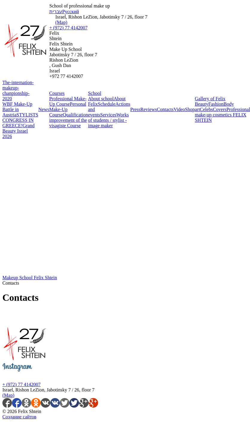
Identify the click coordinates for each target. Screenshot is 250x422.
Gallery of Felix (210, 98)
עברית (55, 11)
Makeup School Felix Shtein (29, 277)
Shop (190, 109)
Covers (219, 109)
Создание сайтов (19, 416)
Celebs (206, 109)
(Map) (61, 22)
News (43, 109)
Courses (57, 93)
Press (135, 109)
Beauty (201, 104)
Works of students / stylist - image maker (108, 120)
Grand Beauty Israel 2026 (18, 131)
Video (179, 109)
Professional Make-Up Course (67, 101)
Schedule (106, 104)
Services (108, 114)
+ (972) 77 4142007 (68, 27)
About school (101, 98)
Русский (70, 11)
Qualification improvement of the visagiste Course (68, 120)
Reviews (148, 109)
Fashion (216, 104)
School (94, 93)
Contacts (165, 109)
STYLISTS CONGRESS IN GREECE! (20, 120)
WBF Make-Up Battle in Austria (17, 109)
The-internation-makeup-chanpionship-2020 (18, 90)
